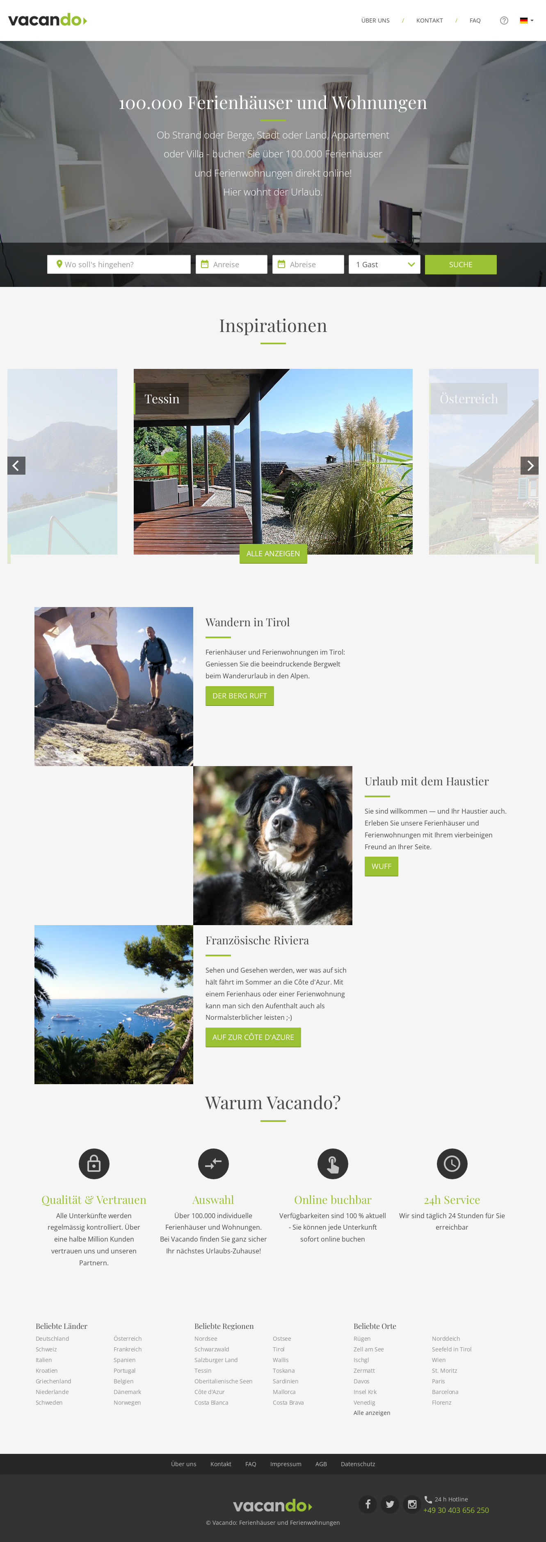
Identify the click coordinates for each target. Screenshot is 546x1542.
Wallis (280, 1360)
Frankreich (128, 1349)
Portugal (125, 1370)
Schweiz (46, 1349)
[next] (530, 466)
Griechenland (53, 1381)
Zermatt (364, 1370)
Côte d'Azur (209, 1392)
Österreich (128, 1338)
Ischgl (361, 1360)
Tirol (279, 1349)
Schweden (49, 1402)
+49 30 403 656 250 (456, 1510)
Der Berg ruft (239, 695)
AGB (321, 1464)
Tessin (202, 1370)
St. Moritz (444, 1370)
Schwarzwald (211, 1349)
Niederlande (52, 1392)
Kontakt (429, 20)
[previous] (16, 466)
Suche (461, 264)
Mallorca (284, 1392)
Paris (438, 1381)
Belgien (123, 1381)
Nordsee (205, 1338)
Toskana (284, 1370)
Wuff (381, 866)
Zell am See (369, 1349)
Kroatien (47, 1370)
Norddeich (446, 1338)
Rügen (362, 1338)
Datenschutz (358, 1464)
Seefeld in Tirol (451, 1349)
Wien (438, 1360)
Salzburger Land (216, 1360)
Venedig (364, 1402)
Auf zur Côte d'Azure (253, 1037)
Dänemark (127, 1392)
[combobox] (119, 264)
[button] (527, 20)
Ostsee (282, 1338)
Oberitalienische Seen (223, 1381)
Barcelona (445, 1392)
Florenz (441, 1402)
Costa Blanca (211, 1402)
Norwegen (127, 1402)
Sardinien (285, 1381)
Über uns (375, 20)
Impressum (286, 1464)
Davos (362, 1381)
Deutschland (52, 1338)
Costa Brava (288, 1402)
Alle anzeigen (273, 553)
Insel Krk (365, 1392)
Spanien (124, 1360)
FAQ (475, 20)
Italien (44, 1360)
